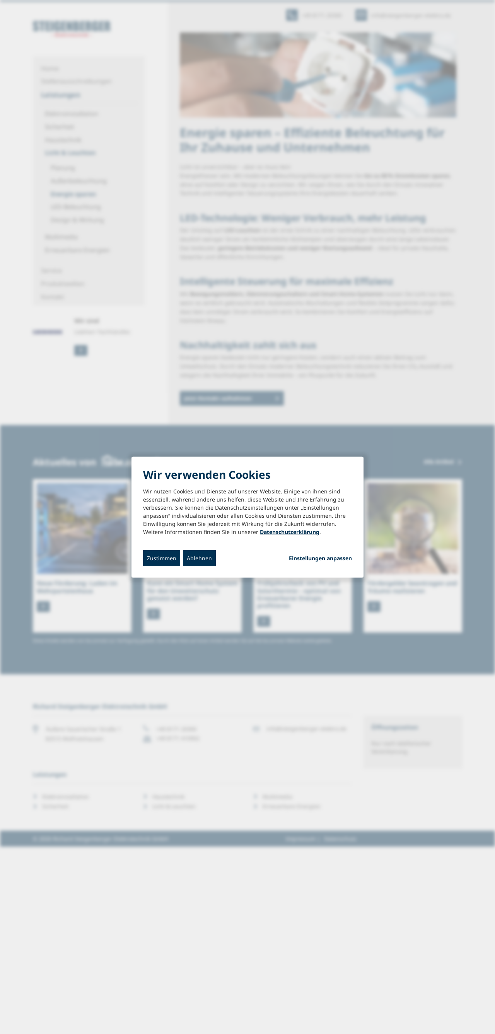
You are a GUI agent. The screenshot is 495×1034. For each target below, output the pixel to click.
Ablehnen (199, 557)
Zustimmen (161, 557)
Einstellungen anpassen (320, 558)
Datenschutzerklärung (289, 531)
